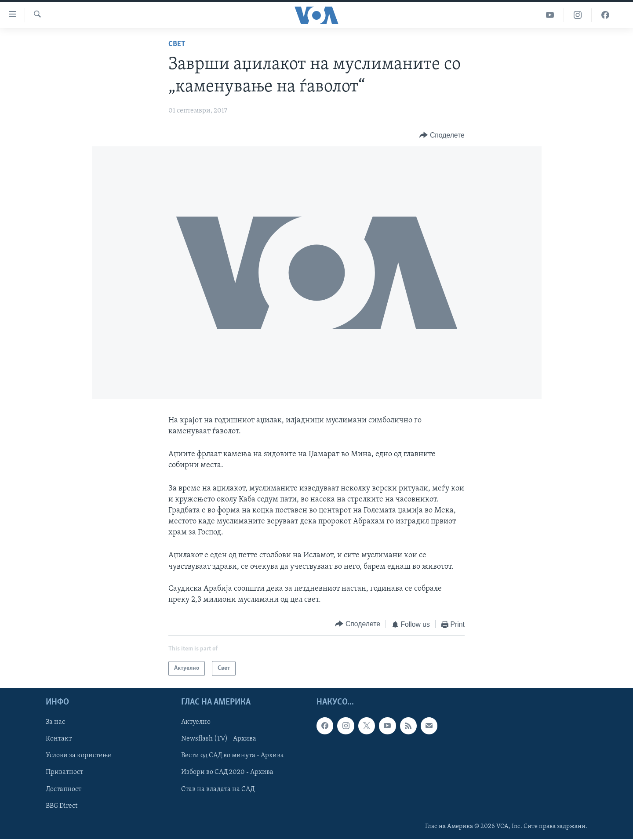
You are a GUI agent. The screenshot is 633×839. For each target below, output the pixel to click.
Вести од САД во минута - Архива (232, 755)
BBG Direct (61, 806)
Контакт (59, 738)
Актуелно (196, 722)
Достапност (63, 789)
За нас (55, 722)
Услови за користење (78, 755)
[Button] (441, 135)
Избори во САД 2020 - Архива (227, 772)
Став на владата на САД (218, 789)
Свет (177, 44)
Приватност (64, 772)
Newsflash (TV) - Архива (218, 738)
